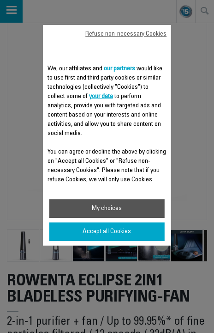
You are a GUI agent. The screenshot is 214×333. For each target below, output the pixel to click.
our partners (119, 69)
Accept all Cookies (107, 231)
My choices (107, 208)
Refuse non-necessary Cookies (125, 34)
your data (101, 96)
